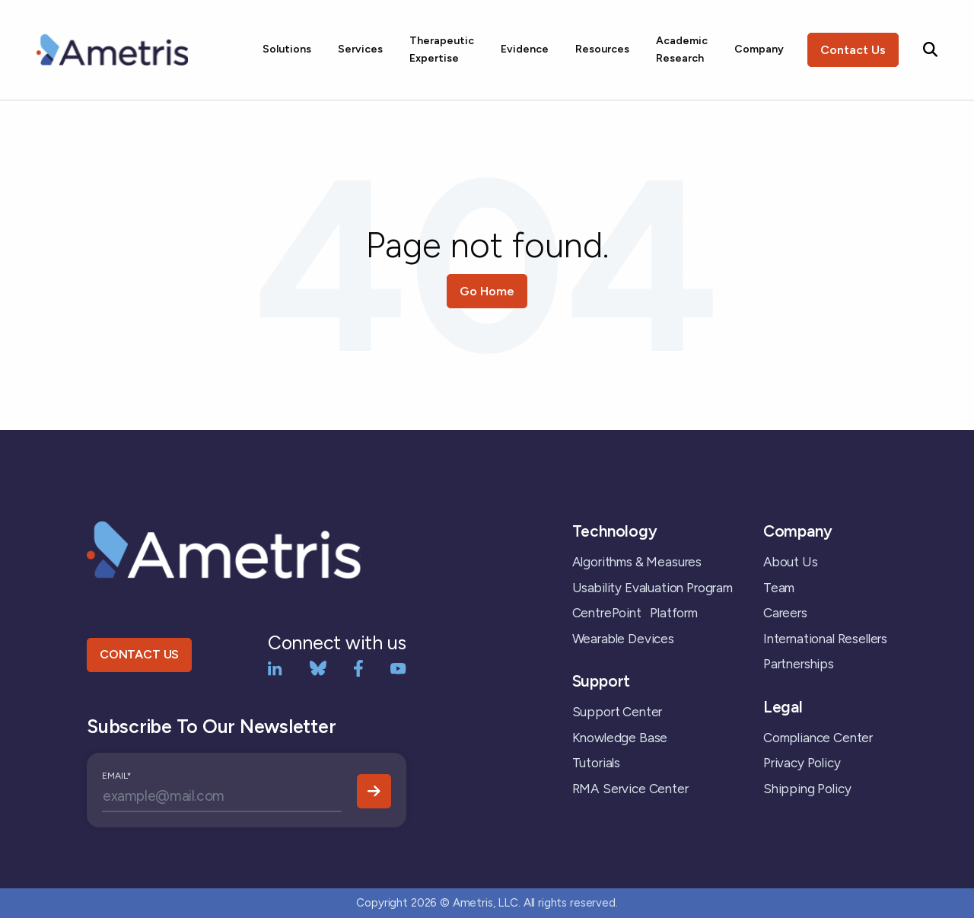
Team (778, 587)
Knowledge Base (620, 737)
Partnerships (798, 663)
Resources (602, 49)
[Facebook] (358, 666)
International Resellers (825, 638)
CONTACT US (139, 654)
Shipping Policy (807, 788)
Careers (785, 612)
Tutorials (596, 762)
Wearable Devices (623, 638)
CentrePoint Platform (635, 612)
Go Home (487, 291)
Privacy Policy (802, 762)
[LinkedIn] (275, 666)
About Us (790, 561)
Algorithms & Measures (637, 561)
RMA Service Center (630, 788)
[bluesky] (318, 666)
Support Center (617, 711)
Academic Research (682, 49)
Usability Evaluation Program (652, 587)
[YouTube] (398, 666)
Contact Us (853, 50)
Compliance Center (818, 737)
